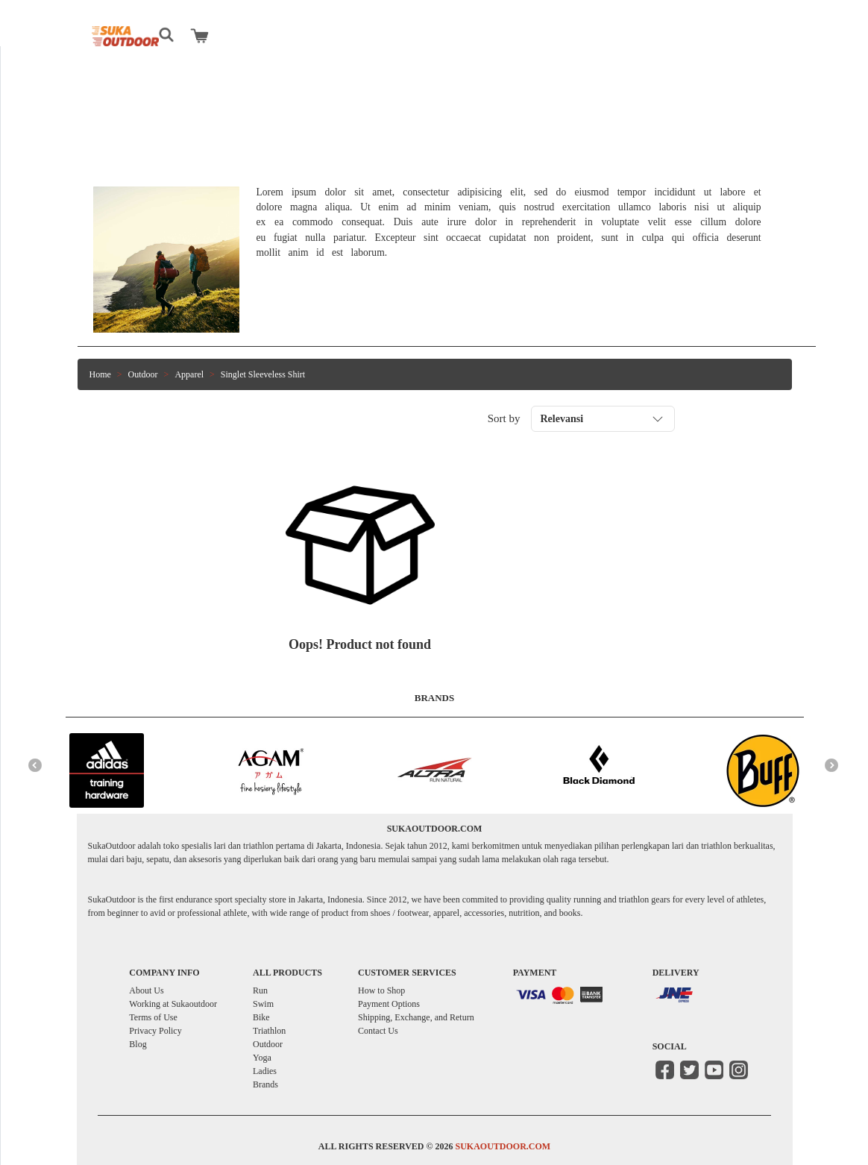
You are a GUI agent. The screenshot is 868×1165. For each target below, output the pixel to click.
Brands (265, 1084)
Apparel (189, 374)
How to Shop (381, 990)
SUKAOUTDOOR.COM (502, 1146)
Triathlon (269, 1031)
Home (100, 374)
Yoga (262, 1057)
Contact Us (378, 1031)
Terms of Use (153, 1017)
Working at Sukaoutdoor (173, 1004)
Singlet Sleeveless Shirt (263, 374)
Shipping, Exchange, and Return (416, 1017)
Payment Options (389, 1004)
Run (260, 990)
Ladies (265, 1071)
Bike (261, 1017)
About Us (146, 990)
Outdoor (143, 374)
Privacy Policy (155, 1031)
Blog (137, 1044)
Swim (263, 1004)
